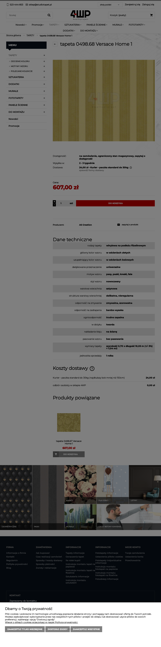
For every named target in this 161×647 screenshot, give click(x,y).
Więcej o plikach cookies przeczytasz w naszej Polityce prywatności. (41, 622)
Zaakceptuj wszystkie (86, 629)
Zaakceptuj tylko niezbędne (24, 629)
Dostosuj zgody (58, 629)
